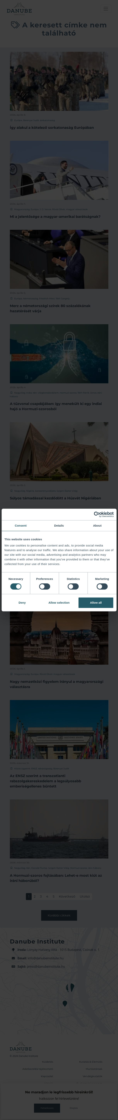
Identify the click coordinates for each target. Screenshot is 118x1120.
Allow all (96, 602)
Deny (22, 602)
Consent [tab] (21, 525)
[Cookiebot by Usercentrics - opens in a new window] (97, 514)
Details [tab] (59, 525)
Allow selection (59, 602)
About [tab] (97, 525)
